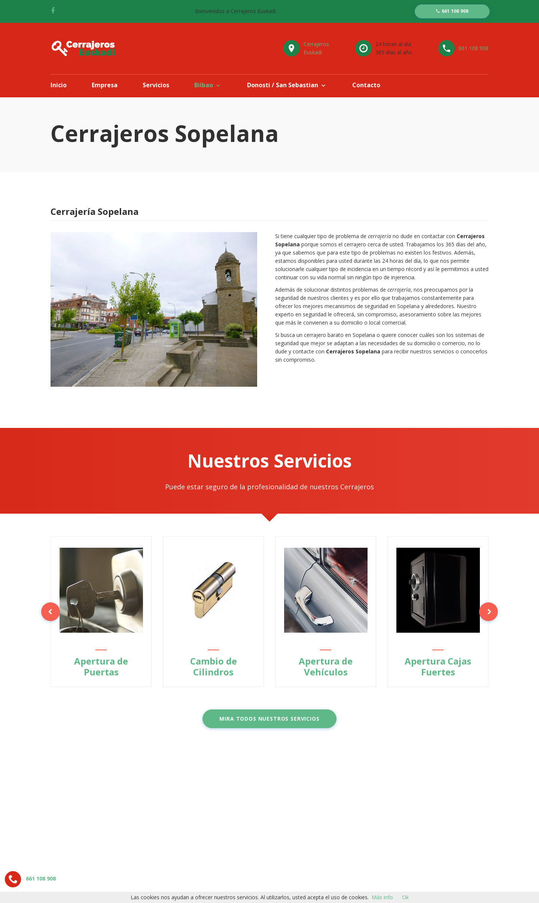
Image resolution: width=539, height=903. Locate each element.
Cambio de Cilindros (213, 666)
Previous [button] (50, 611)
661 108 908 (473, 48)
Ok (405, 897)
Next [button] (488, 611)
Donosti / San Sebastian (282, 85)
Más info (382, 897)
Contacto (366, 85)
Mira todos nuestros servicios (269, 718)
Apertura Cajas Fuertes (438, 666)
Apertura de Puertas (101, 666)
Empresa (105, 85)
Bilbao (203, 85)
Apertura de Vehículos (326, 666)
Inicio (59, 85)
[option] (101, 611)
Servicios (156, 85)
